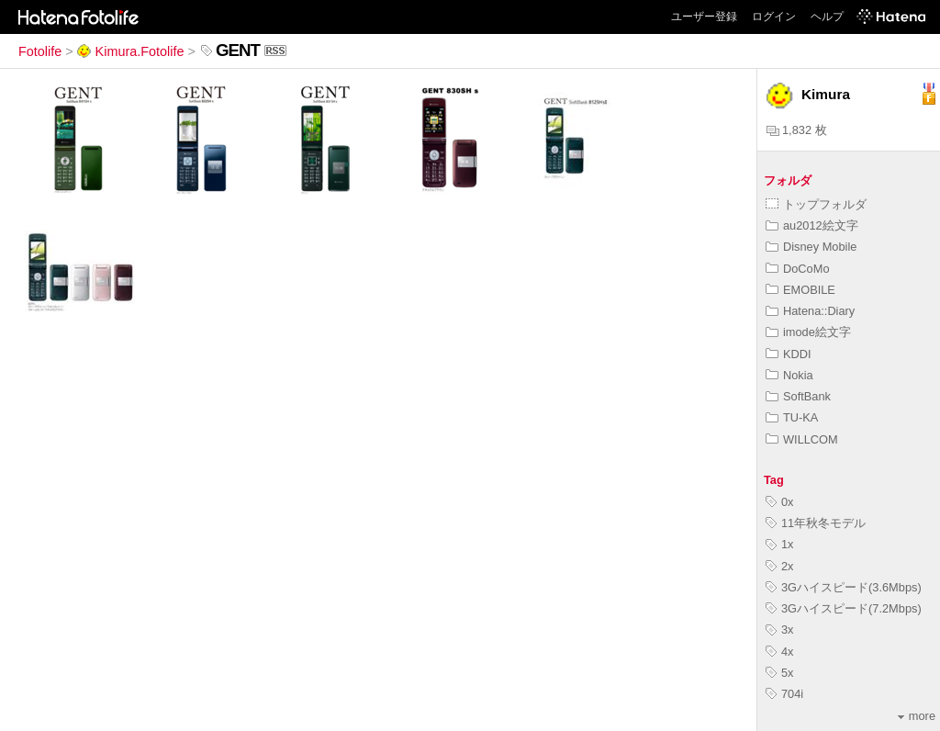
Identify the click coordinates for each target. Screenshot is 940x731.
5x (780, 673)
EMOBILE (800, 290)
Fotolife (40, 51)
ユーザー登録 (704, 16)
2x (780, 566)
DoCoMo (798, 269)
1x (780, 544)
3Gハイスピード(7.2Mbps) (844, 608)
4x (780, 651)
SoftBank (798, 396)
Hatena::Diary (810, 311)
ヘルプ (827, 16)
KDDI (788, 354)
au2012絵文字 (812, 225)
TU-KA (792, 417)
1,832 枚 (797, 130)
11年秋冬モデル (816, 523)
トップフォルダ (816, 204)
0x (780, 502)
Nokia (789, 375)
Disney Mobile (811, 246)
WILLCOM (802, 439)
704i (784, 694)
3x (780, 629)
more (916, 716)
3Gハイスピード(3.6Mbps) (844, 587)
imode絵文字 (808, 332)
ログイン (774, 16)
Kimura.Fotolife (131, 51)
